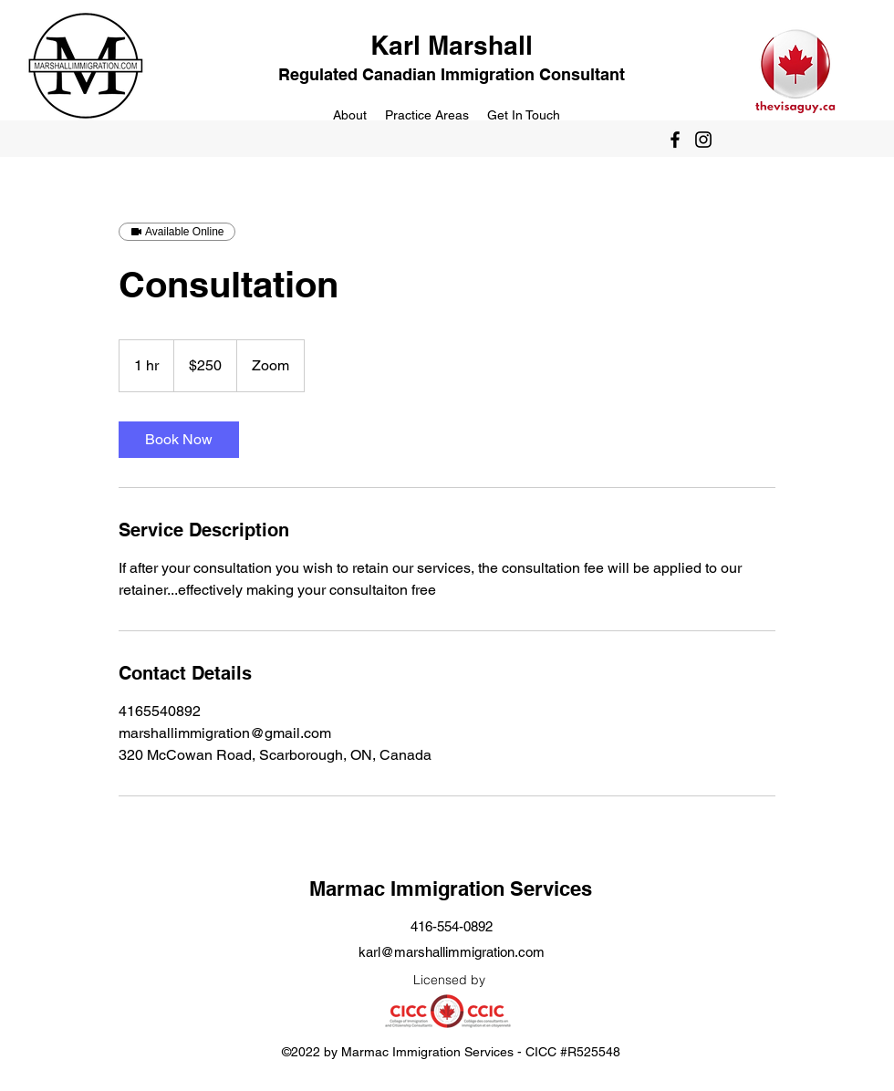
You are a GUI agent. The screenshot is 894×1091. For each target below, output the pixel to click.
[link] (179, 439)
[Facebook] (675, 140)
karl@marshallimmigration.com (452, 952)
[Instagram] (703, 140)
